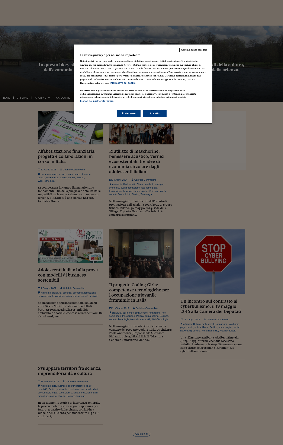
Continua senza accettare (194, 50)
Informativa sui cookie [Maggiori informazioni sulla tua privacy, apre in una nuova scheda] (123, 83)
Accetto (155, 113)
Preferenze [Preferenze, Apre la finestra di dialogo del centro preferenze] (129, 113)
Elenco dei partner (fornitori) (97, 101)
